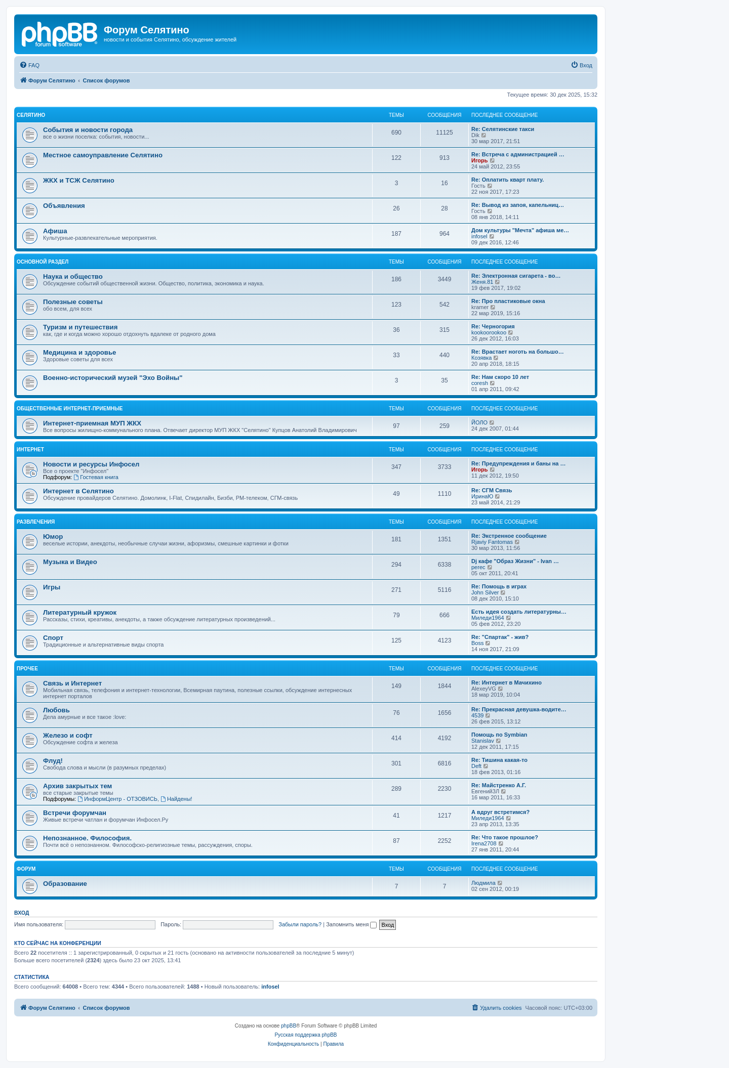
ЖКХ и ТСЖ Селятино (78, 180)
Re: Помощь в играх (498, 586)
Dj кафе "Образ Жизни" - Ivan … (515, 561)
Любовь (56, 710)
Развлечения (36, 522)
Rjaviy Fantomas (492, 542)
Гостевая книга (95, 477)
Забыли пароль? (299, 924)
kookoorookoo (488, 332)
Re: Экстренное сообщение (509, 536)
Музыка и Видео (70, 562)
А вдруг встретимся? (500, 812)
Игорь (479, 160)
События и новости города (88, 130)
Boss (477, 643)
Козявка (481, 358)
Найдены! (176, 799)
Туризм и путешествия (80, 327)
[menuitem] (29, 65)
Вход (21, 913)
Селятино (31, 115)
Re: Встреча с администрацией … (517, 154)
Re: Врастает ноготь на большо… (517, 352)
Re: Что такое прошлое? (504, 837)
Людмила (483, 883)
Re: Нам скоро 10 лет (500, 377)
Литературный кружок (79, 612)
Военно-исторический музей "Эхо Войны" (113, 377)
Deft (476, 766)
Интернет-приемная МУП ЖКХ (92, 423)
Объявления (64, 205)
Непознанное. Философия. (87, 838)
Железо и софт (68, 735)
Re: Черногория (493, 326)
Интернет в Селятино (78, 491)
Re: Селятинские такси (502, 129)
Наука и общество (73, 276)
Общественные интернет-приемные (70, 408)
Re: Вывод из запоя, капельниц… (517, 205)
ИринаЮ (482, 496)
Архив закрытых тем (77, 786)
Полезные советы (73, 302)
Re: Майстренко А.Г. (498, 785)
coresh (479, 383)
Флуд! (53, 760)
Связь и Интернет (72, 683)
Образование (65, 883)
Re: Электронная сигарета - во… (515, 276)
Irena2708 (484, 843)
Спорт (53, 638)
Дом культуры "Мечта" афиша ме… (520, 230)
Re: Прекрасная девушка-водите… (518, 709)
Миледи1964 (487, 618)
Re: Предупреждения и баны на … (518, 463)
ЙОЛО (479, 422)
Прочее (27, 668)
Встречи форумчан (74, 813)
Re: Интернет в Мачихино (506, 682)
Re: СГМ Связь (491, 490)
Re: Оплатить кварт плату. (507, 180)
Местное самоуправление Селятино (103, 155)
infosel (479, 236)
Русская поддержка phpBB (305, 1035)
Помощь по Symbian (499, 735)
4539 (477, 715)
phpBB (288, 1026)
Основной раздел (42, 262)
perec (478, 567)
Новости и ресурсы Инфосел (91, 464)
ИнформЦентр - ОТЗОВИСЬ (117, 799)
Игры (51, 587)
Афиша (55, 231)
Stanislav (482, 741)
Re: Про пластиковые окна (508, 301)
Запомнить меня (351, 924)
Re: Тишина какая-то (499, 760)
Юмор (53, 536)
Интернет (30, 449)
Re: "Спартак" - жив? (500, 637)
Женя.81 (482, 282)
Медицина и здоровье (79, 352)
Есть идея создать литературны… (518, 612)
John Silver (485, 592)
